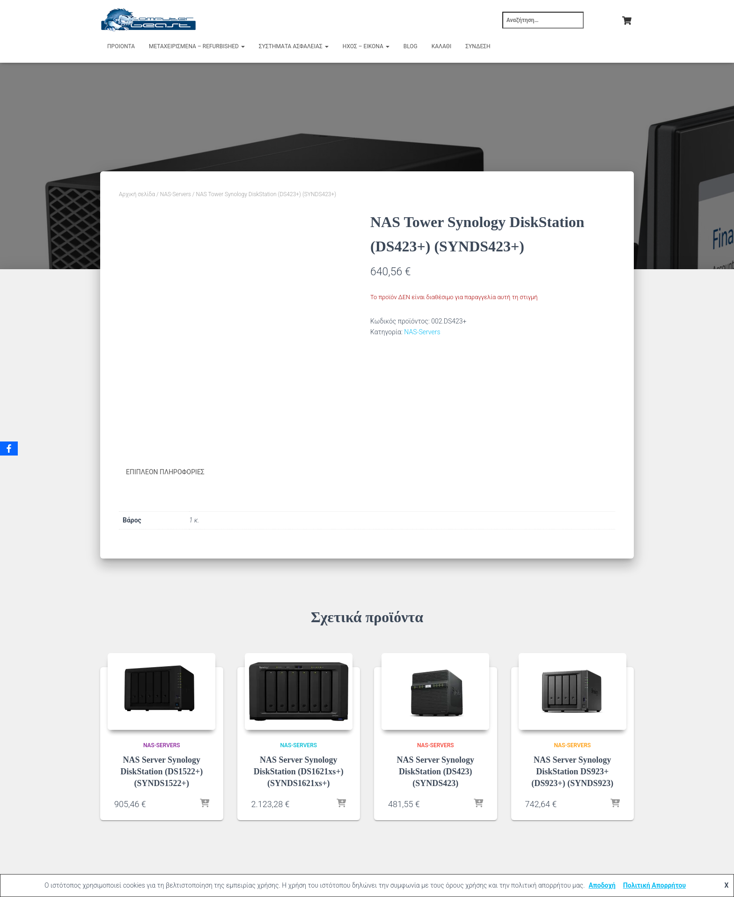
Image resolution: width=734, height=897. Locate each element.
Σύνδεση (477, 46)
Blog (411, 46)
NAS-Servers (175, 194)
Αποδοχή (602, 885)
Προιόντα (121, 46)
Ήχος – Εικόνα (366, 46)
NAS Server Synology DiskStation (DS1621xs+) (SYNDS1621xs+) (299, 771)
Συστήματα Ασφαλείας (294, 46)
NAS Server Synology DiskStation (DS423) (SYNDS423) (435, 771)
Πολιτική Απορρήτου (654, 885)
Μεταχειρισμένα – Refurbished (197, 46)
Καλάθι (441, 46)
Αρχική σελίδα (137, 194)
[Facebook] (9, 448)
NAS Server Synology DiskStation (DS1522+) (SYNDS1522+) (161, 771)
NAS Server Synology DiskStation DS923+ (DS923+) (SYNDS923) (572, 771)
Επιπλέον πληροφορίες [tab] (165, 472)
